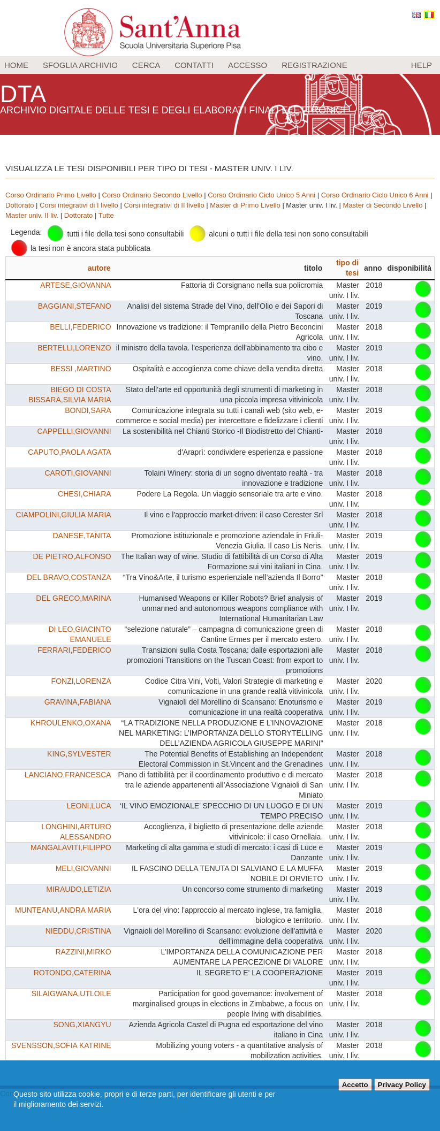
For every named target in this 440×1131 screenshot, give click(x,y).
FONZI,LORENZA (81, 681)
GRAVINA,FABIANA (77, 702)
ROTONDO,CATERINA (72, 972)
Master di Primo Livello (245, 205)
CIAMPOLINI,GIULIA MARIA (63, 514)
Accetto (355, 1085)
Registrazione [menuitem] (314, 65)
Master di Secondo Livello (383, 205)
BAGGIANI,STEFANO (74, 306)
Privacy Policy (402, 1085)
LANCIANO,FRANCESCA (68, 774)
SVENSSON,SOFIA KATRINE (61, 1045)
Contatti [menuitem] (194, 65)
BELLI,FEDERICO (80, 327)
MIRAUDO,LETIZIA (78, 889)
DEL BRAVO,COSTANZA (69, 577)
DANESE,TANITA (81, 535)
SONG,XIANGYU (82, 1024)
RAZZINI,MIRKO (83, 951)
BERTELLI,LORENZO (74, 347)
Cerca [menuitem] (146, 65)
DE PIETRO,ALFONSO (72, 556)
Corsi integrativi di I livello (79, 205)
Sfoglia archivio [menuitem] (80, 65)
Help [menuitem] (421, 65)
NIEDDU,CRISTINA (78, 931)
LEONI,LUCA (88, 805)
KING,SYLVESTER (79, 754)
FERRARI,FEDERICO (74, 650)
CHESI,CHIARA (84, 494)
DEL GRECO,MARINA (73, 598)
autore (99, 268)
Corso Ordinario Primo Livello (50, 195)
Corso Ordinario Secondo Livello (152, 195)
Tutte (106, 215)
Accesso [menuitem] (247, 65)
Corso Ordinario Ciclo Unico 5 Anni (261, 195)
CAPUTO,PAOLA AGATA (69, 452)
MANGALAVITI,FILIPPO (71, 847)
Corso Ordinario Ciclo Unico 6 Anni (375, 195)
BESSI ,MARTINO (80, 368)
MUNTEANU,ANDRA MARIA (63, 910)
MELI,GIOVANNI (83, 868)
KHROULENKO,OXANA (71, 723)
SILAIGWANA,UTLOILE (71, 993)
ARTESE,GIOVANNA (75, 285)
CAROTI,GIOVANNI (77, 473)
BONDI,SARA (88, 410)
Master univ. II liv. (31, 215)
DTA (24, 93)
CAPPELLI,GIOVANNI (74, 431)
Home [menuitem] (16, 65)
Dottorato (19, 205)
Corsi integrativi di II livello (164, 205)
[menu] (220, 65)
